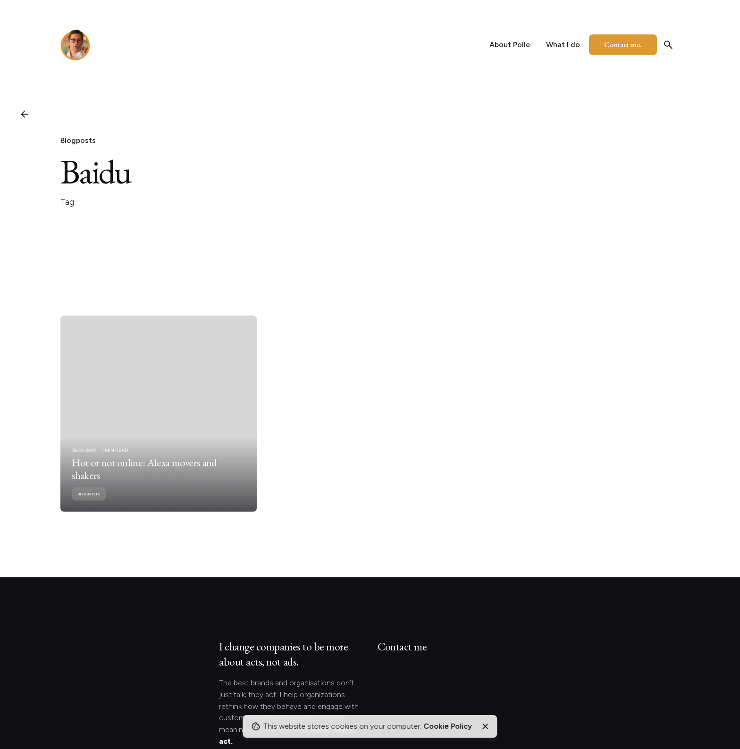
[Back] (24, 114)
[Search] (668, 44)
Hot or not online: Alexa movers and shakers (144, 477)
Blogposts (78, 140)
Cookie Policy (447, 726)
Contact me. (623, 45)
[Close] (485, 726)
